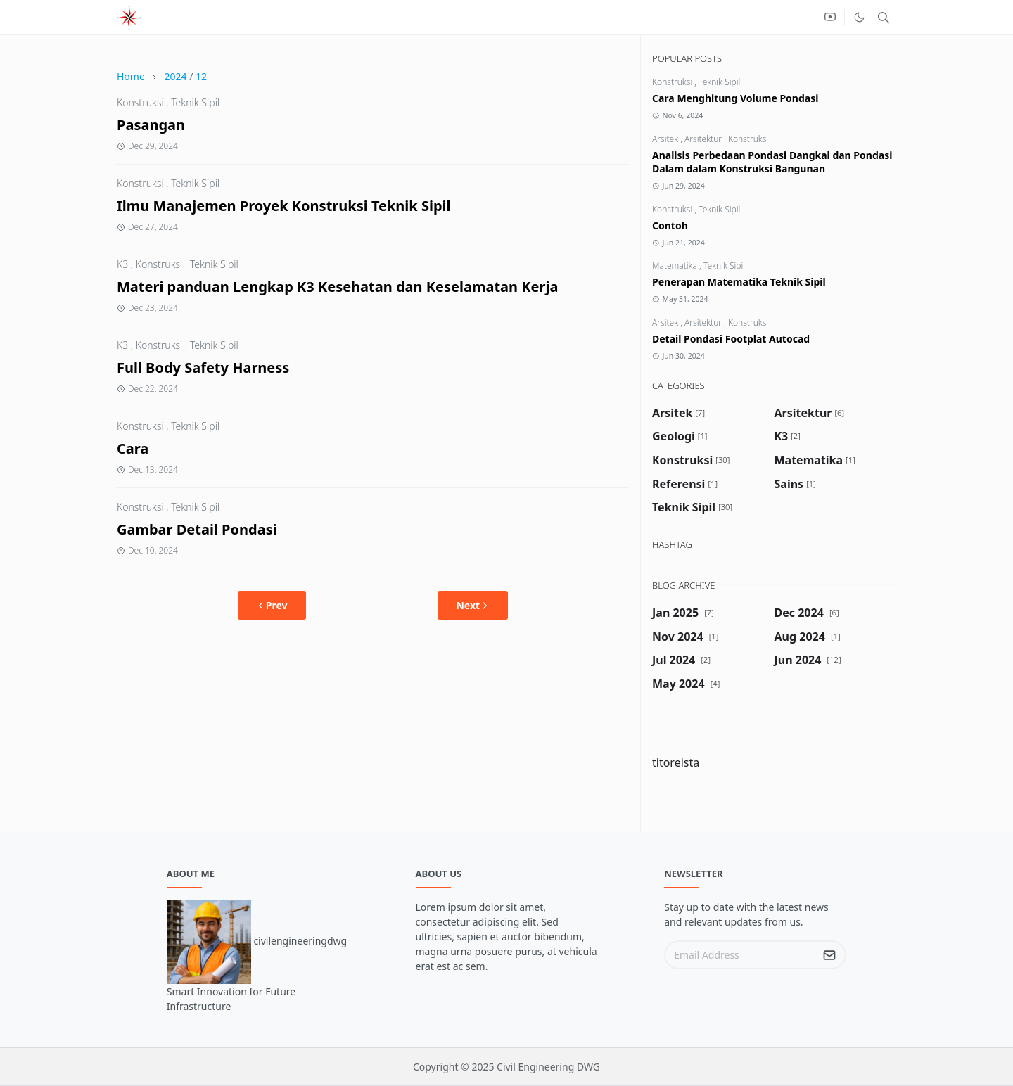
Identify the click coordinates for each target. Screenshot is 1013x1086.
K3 (122, 264)
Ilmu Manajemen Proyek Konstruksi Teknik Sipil (284, 205)
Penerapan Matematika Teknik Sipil (739, 281)
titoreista (675, 762)
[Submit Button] (829, 955)
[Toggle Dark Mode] (859, 17)
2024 (175, 76)
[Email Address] (740, 955)
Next (473, 605)
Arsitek (666, 139)
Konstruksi (140, 102)
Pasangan (151, 124)
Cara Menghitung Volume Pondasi (735, 98)
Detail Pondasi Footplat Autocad (731, 338)
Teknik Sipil (195, 102)
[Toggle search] (883, 17)
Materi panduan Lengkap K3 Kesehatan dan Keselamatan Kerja (337, 286)
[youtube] (830, 17)
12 (201, 76)
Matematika (675, 266)
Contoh (670, 225)
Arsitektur (704, 139)
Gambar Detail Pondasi (197, 529)
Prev (272, 605)
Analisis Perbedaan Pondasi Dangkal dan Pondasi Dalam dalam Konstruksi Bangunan (772, 161)
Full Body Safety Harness (203, 367)
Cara (132, 448)
